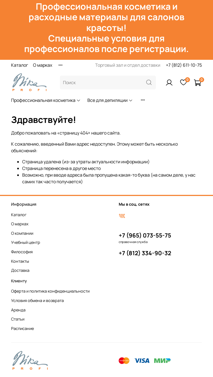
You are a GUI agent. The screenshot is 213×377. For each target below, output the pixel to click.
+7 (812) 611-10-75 (184, 65)
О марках (42, 65)
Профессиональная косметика (46, 100)
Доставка (20, 270)
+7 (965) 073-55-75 (145, 235)
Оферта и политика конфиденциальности (50, 291)
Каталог (19, 65)
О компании (22, 233)
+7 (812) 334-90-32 (145, 253)
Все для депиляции (110, 100)
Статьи (17, 319)
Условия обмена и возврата (37, 300)
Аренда (18, 310)
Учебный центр (25, 242)
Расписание (22, 328)
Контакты (20, 261)
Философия (22, 251)
